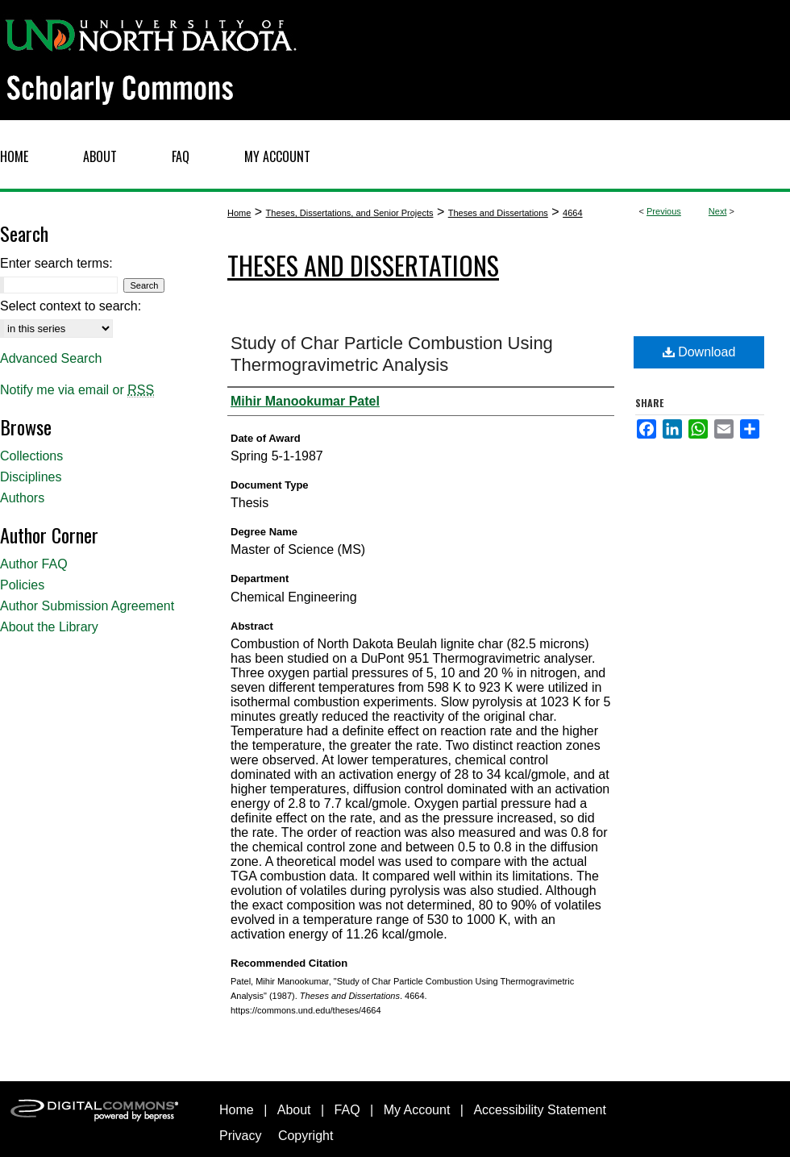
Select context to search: (70, 306)
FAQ (347, 1110)
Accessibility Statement (539, 1110)
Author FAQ (34, 564)
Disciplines (30, 477)
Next (718, 211)
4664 (572, 213)
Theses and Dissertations (498, 213)
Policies (22, 585)
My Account (417, 1110)
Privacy (240, 1135)
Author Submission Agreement (87, 606)
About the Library (49, 627)
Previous (664, 211)
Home (239, 213)
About (294, 1110)
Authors (22, 498)
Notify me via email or (77, 390)
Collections (31, 456)
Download (699, 352)
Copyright (305, 1135)
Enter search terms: (56, 263)
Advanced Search (51, 358)
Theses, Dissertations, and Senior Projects (350, 213)
